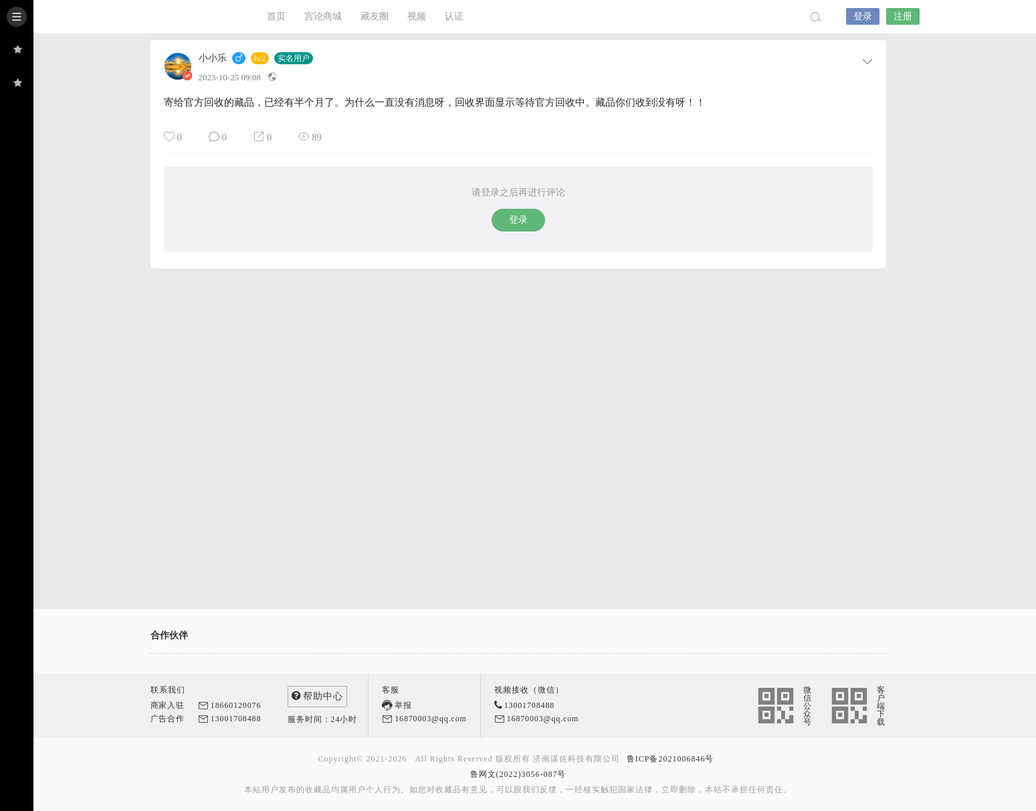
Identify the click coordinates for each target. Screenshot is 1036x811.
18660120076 (236, 705)
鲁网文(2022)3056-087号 (518, 774)
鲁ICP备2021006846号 (670, 758)
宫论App (184, 16)
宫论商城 (323, 16)
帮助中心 (317, 695)
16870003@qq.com (431, 718)
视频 (416, 16)
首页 (276, 16)
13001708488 (236, 718)
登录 (862, 16)
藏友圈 (374, 16)
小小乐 (213, 58)
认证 (454, 16)
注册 (903, 16)
